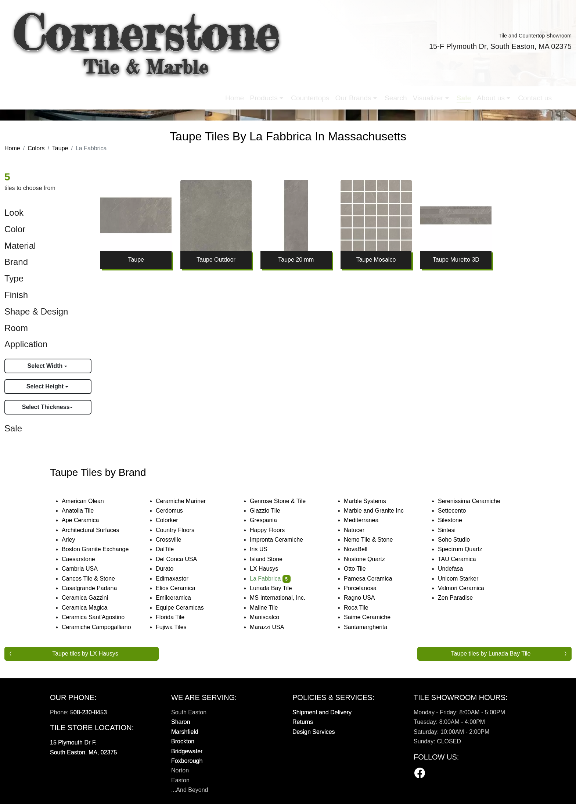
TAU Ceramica (462, 559)
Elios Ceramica (182, 588)
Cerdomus (175, 510)
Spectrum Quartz (465, 549)
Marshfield (184, 732)
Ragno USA (365, 598)
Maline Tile (270, 607)
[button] (456, 92)
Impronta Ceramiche (282, 539)
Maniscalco (269, 617)
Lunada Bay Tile (277, 588)
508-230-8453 (88, 712)
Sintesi (453, 530)
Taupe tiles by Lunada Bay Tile (490, 653)
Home (125, 92)
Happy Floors (273, 530)
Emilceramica (179, 598)
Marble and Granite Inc (380, 510)
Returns (302, 722)
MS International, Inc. (282, 598)
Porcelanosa (365, 588)
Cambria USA (86, 569)
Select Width (45, 366)
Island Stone (271, 559)
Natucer (360, 530)
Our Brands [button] (245, 92)
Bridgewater (186, 751)
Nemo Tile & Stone (373, 539)
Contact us (426, 92)
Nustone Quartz (369, 559)
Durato (169, 569)
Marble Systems (371, 501)
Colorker (172, 520)
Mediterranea (366, 520)
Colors (36, 148)
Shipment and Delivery (322, 712)
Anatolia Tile (82, 510)
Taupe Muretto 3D (456, 259)
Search (287, 92)
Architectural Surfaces (95, 530)
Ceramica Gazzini (91, 598)
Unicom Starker (463, 578)
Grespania (269, 520)
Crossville (174, 539)
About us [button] (382, 92)
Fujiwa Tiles (176, 627)
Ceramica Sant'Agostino (98, 617)
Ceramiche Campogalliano (101, 627)
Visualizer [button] (320, 92)
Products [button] (156, 92)
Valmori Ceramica (466, 588)
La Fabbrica (270, 578)
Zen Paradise (460, 598)
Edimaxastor (177, 578)
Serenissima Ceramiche (475, 501)
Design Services (313, 732)
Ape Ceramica (86, 520)
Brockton (182, 741)
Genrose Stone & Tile (284, 501)
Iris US (265, 549)
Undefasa (456, 569)
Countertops (201, 92)
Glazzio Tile (271, 510)
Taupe (60, 148)
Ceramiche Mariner (187, 501)
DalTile (171, 549)
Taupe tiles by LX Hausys (85, 653)
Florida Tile (176, 617)
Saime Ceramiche (372, 617)
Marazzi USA (273, 627)
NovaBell (361, 549)
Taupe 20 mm (296, 259)
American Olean (89, 501)
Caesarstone (83, 559)
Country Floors (181, 530)
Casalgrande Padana (95, 588)
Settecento (457, 510)
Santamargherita (370, 627)
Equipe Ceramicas (186, 607)
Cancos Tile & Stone (94, 578)
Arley (74, 539)
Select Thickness (46, 407)
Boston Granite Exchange (101, 549)
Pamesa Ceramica (374, 578)
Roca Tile (362, 607)
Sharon (180, 722)
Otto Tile (359, 569)
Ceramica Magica (90, 607)
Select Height (45, 386)
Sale (355, 92)
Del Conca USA (181, 559)
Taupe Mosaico (376, 259)
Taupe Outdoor (216, 259)
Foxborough (186, 761)
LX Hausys (269, 569)
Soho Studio (460, 539)
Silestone (455, 520)
